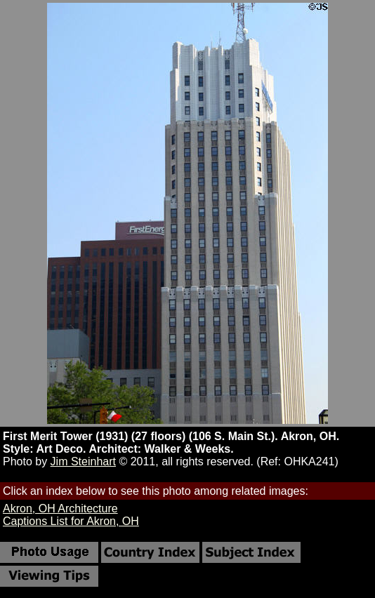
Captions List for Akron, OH (71, 521)
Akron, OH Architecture (60, 508)
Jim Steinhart (83, 461)
